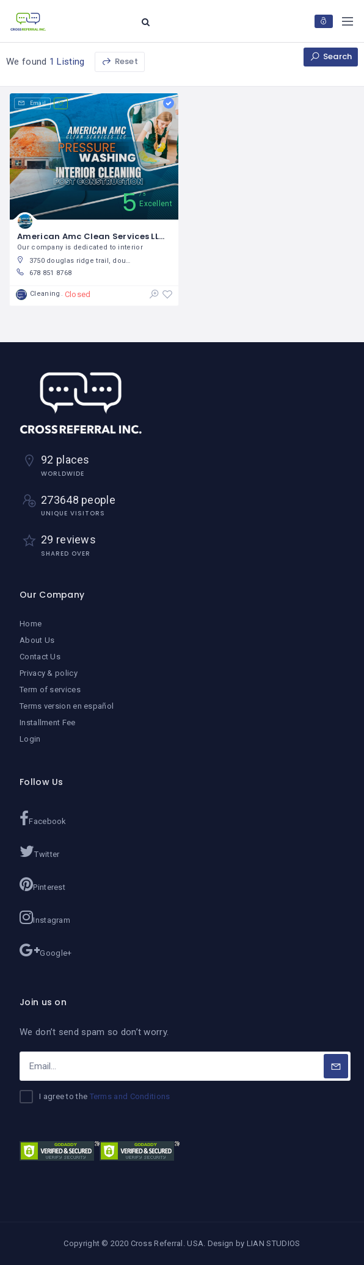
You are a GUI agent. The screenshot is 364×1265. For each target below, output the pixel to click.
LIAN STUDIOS (273, 1243)
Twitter (39, 851)
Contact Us (40, 656)
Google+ (45, 950)
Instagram (45, 917)
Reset (119, 61)
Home (31, 623)
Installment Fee (48, 722)
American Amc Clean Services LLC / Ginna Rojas (122, 236)
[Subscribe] (336, 1066)
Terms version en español (67, 706)
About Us (37, 640)
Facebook (43, 818)
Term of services (50, 689)
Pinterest (42, 884)
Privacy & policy (49, 673)
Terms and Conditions (130, 1096)
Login (30, 739)
